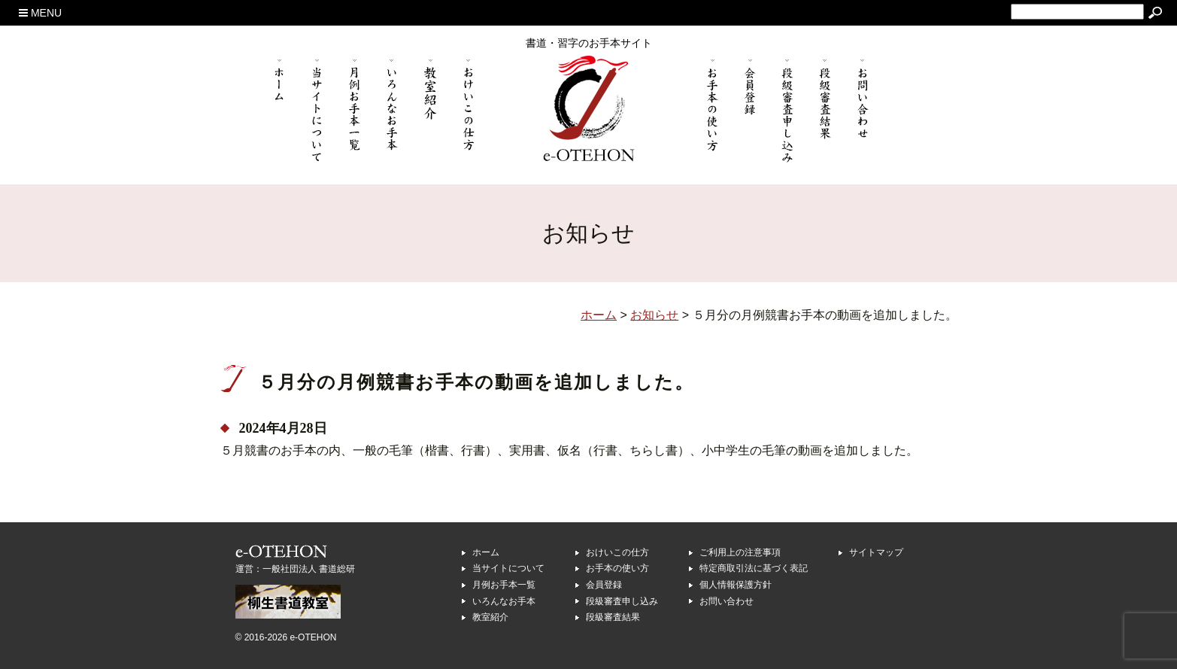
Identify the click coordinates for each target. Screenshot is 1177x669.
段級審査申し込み (622, 601)
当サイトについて (508, 568)
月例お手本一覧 (503, 584)
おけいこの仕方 (617, 552)
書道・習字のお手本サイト (589, 43)
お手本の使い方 (617, 568)
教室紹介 (490, 617)
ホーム (485, 552)
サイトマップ (876, 552)
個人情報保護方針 (735, 584)
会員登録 (604, 584)
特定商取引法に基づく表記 (753, 568)
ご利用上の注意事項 (740, 552)
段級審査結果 (613, 617)
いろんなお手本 (503, 601)
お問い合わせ (726, 601)
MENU (40, 13)
